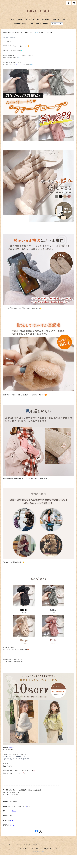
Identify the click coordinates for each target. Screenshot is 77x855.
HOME (13, 19)
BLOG (28, 19)
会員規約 (35, 845)
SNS (31, 24)
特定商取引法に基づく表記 (23, 845)
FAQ (64, 19)
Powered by (38, 851)
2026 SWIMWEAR (42, 24)
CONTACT (56, 19)
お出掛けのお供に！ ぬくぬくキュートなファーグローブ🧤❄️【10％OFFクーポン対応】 (28, 32)
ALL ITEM (36, 19)
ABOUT (20, 19)
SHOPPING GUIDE (20, 24)
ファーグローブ (19, 64)
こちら (18, 801)
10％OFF (11, 747)
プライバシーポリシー (7, 845)
